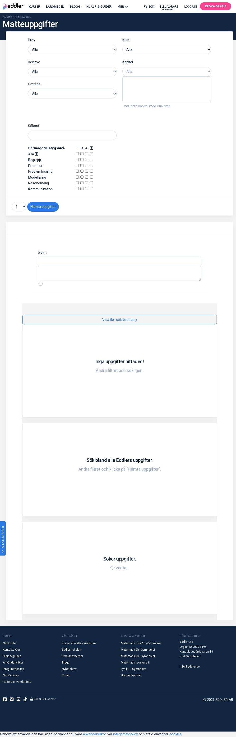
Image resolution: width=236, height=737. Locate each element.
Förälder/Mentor (72, 656)
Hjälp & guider (12, 656)
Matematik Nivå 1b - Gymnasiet (141, 643)
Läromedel (55, 6)
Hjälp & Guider (98, 6)
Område (34, 84)
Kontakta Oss (12, 649)
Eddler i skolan (71, 649)
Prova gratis (215, 6)
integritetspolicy (125, 734)
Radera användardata (17, 681)
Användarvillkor (13, 662)
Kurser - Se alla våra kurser (79, 643)
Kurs (126, 40)
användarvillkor (94, 734)
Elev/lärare (169, 7)
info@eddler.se (190, 666)
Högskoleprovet (131, 675)
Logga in (190, 6)
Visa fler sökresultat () (119, 319)
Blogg (75, 6)
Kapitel (127, 62)
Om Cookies (11, 675)
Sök (149, 6)
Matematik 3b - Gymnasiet (138, 656)
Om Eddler (10, 643)
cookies (175, 734)
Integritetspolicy (13, 669)
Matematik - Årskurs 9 (135, 662)
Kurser (34, 6)
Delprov (34, 62)
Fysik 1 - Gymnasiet (133, 669)
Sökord (33, 126)
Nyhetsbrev (69, 669)
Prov (31, 40)
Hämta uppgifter (43, 207)
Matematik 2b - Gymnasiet (138, 649)
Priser (65, 675)
